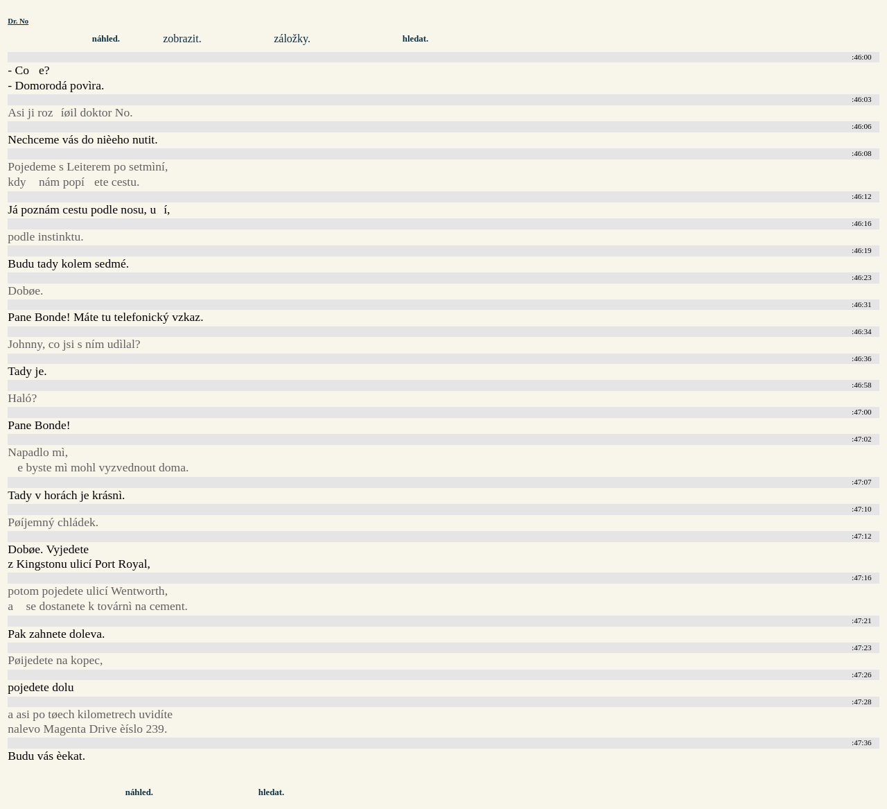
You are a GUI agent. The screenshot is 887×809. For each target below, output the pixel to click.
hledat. (415, 39)
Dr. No (18, 21)
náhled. (106, 39)
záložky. (292, 38)
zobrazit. (182, 38)
